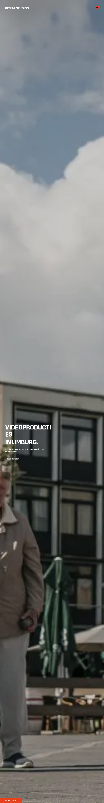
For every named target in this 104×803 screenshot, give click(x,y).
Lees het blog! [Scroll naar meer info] (13, 459)
